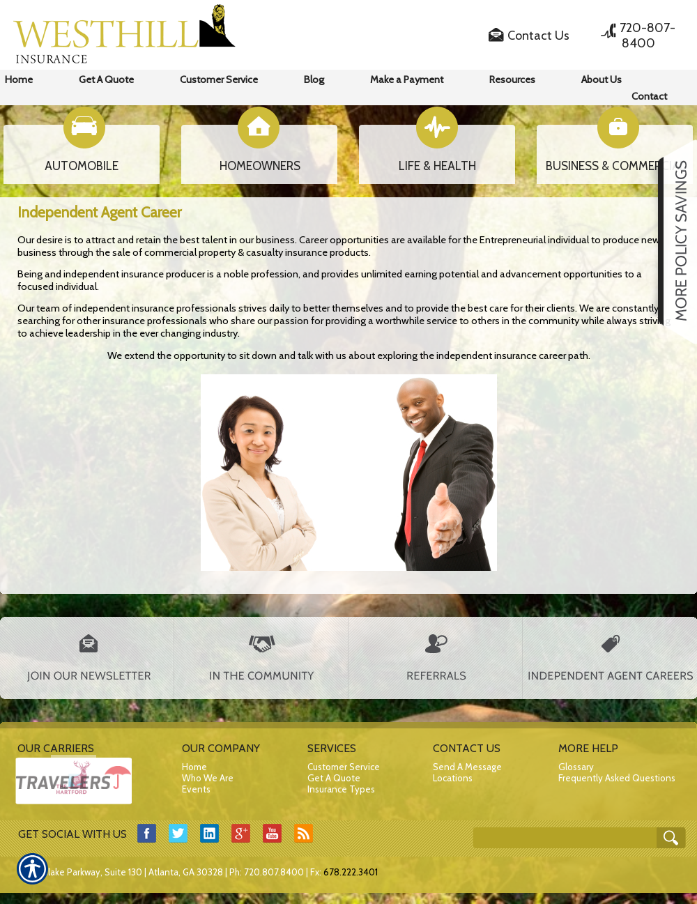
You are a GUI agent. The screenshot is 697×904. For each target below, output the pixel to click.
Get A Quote (333, 777)
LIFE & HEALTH (437, 166)
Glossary (576, 766)
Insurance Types (341, 789)
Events (196, 789)
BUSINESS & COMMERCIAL (616, 166)
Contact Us (538, 35)
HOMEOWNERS (260, 166)
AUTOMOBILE (81, 166)
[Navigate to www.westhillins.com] (672, 241)
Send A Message (467, 766)
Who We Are (207, 777)
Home (194, 766)
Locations (453, 777)
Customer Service (343, 766)
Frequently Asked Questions (616, 777)
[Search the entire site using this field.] (571, 833)
